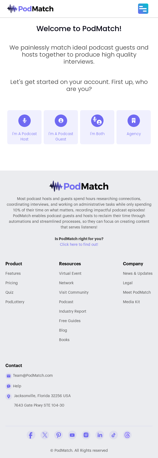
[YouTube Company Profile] (72, 435)
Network (66, 283)
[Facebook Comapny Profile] (31, 435)
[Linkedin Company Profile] (99, 435)
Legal (128, 283)
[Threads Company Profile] (127, 435)
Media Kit (131, 302)
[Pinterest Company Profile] (58, 435)
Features (13, 274)
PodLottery (14, 302)
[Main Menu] (143, 9)
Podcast (66, 302)
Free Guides (70, 321)
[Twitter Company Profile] (44, 435)
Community (73, 293)
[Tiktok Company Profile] (113, 435)
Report (72, 311)
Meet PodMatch (137, 293)
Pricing (11, 283)
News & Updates (138, 274)
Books (64, 340)
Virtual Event (70, 274)
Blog (63, 330)
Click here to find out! (79, 245)
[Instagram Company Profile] (86, 435)
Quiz (9, 293)
